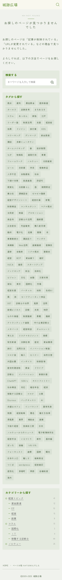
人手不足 (11, 174)
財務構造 (11, 206)
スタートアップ (34, 264)
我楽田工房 (28, 426)
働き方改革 (44, 413)
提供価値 (43, 103)
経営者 (49, 122)
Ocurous (11, 400)
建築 (39, 232)
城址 (9, 283)
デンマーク (30, 135)
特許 (46, 309)
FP (33, 508)
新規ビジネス (14, 309)
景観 (39, 316)
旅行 (9, 348)
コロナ (30, 393)
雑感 (20, 264)
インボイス (26, 361)
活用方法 (21, 348)
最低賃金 (30, 103)
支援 (39, 122)
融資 (48, 316)
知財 (39, 290)
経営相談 (27, 329)
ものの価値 (12, 316)
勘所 (9, 232)
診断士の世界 (22, 303)
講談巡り (27, 238)
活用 (45, 303)
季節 (32, 471)
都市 (39, 438)
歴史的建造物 (14, 367)
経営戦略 (21, 413)
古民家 (10, 212)
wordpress (24, 464)
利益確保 (25, 225)
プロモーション (35, 212)
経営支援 (11, 290)
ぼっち (10, 445)
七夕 (9, 154)
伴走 (32, 167)
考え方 (10, 335)
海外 (9, 477)
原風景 (10, 419)
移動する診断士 (15, 393)
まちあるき (40, 109)
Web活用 (23, 245)
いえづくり (26, 438)
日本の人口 (12, 458)
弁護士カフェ (14, 406)
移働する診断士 (33, 538)
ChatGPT (12, 380)
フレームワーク (15, 161)
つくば (10, 464)
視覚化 (10, 187)
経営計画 (36, 200)
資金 (27, 367)
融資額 (40, 219)
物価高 (20, 154)
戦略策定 (39, 458)
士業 (41, 393)
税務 (9, 413)
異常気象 (47, 406)
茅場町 (22, 471)
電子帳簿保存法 (46, 432)
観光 (48, 451)
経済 (46, 387)
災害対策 (43, 277)
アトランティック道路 (18, 322)
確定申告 (34, 387)
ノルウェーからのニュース (20, 432)
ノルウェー (32, 161)
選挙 (9, 251)
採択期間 (41, 148)
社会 (37, 174)
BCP (19, 258)
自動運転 (25, 174)
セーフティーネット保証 (33, 296)
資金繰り (30, 258)
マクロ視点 (46, 206)
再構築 (10, 245)
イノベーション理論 (40, 348)
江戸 (43, 116)
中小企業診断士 (41, 322)
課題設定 (23, 193)
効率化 (38, 271)
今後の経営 (12, 426)
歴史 (37, 342)
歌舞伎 (49, 245)
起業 (30, 232)
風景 (36, 303)
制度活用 (27, 122)
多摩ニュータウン (25, 141)
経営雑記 (39, 464)
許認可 (40, 180)
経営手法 (11, 438)
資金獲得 (48, 342)
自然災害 (48, 354)
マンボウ (41, 238)
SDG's (24, 380)
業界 (21, 419)
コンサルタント (28, 206)
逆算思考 (25, 109)
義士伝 (10, 193)
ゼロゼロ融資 (38, 193)
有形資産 (11, 342)
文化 (23, 277)
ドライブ (39, 367)
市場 (39, 283)
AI (42, 400)
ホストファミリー (41, 380)
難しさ (26, 458)
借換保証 (43, 167)
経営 (9, 258)
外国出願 (11, 361)
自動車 (20, 251)
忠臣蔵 (22, 167)
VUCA (10, 264)
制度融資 (27, 316)
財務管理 (41, 361)
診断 (27, 309)
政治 (27, 271)
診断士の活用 (25, 219)
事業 (43, 154)
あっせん (23, 116)
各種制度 (43, 471)
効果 (9, 128)
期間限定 (45, 187)
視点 (9, 103)
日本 (41, 426)
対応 (23, 387)
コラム (10, 116)
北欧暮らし (24, 187)
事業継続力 (12, 238)
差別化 (10, 471)
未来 (37, 309)
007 (9, 303)
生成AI (49, 290)
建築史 (47, 251)
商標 (45, 335)
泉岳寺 (10, 219)
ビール (10, 167)
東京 (19, 283)
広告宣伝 (11, 225)
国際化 (29, 283)
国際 (39, 451)
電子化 (20, 232)
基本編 (49, 438)
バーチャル (26, 290)
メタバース (12, 329)
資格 (34, 116)
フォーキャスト (15, 451)
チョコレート (43, 329)
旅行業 (33, 128)
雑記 (41, 258)
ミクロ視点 (33, 251)
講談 (9, 141)
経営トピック (31, 498)
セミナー (34, 354)
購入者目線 (40, 225)
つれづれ (32, 445)
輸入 (23, 354)
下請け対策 (12, 180)
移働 (21, 445)
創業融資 (36, 245)
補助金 (31, 419)
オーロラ (11, 109)
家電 (47, 200)
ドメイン (21, 128)
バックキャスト (28, 400)
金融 (32, 277)
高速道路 (27, 180)
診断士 (10, 374)
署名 (32, 413)
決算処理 (25, 342)
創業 (41, 419)
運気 (19, 103)
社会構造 (11, 387)
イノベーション (26, 374)
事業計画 (43, 374)
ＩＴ (33, 533)
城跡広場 (10, 5)
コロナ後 (11, 354)
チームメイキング (16, 148)
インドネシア (14, 271)
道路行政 (32, 154)
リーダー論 (12, 122)
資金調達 (45, 135)
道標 (29, 451)
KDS (43, 128)
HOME (5, 565)
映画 (21, 212)
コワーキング (14, 135)
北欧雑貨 (47, 161)
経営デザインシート (17, 200)
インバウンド (31, 406)
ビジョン (11, 277)
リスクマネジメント (29, 335)
